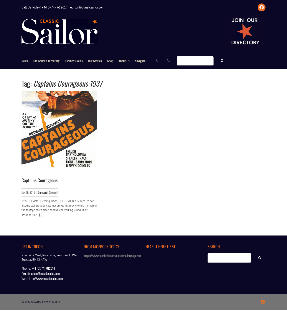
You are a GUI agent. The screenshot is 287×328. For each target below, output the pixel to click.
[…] (40, 214)
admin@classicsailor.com (45, 273)
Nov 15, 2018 (28, 192)
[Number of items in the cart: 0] (169, 61)
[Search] (222, 61)
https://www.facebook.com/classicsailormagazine (112, 255)
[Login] (156, 61)
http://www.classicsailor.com (46, 278)
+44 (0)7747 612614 (43, 268)
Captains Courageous (39, 180)
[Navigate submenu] (147, 61)
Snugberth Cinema (47, 192)
